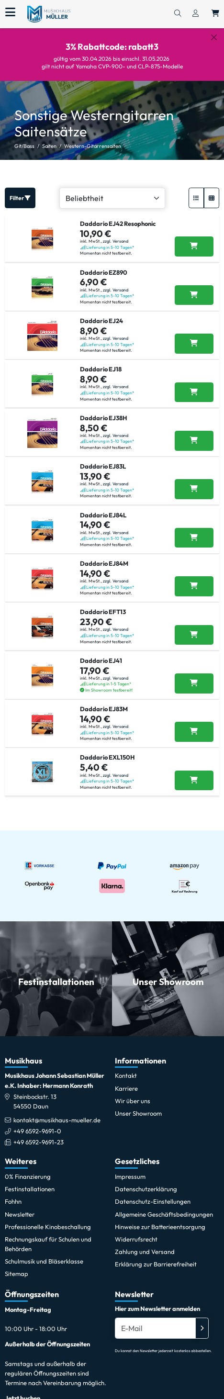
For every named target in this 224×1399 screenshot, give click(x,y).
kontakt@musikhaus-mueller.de (57, 1120)
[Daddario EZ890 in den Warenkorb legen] (194, 295)
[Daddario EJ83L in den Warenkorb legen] (194, 489)
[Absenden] (202, 1328)
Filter (20, 197)
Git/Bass (24, 146)
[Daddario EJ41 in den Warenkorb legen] (194, 683)
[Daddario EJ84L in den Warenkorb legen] (194, 538)
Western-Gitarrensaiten (92, 146)
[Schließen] (214, 37)
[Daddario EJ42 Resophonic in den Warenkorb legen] (194, 246)
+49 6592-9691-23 (38, 1142)
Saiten (49, 146)
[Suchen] (177, 14)
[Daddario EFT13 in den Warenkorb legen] (194, 635)
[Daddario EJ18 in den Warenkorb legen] (194, 392)
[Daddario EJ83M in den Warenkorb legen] (194, 732)
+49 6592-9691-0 (37, 1131)
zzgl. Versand (115, 241)
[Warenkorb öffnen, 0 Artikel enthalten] (215, 14)
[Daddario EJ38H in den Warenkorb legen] (194, 441)
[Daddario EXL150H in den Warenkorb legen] (194, 781)
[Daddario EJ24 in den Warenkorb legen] (194, 344)
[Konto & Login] (195, 14)
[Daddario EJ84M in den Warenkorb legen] (194, 586)
